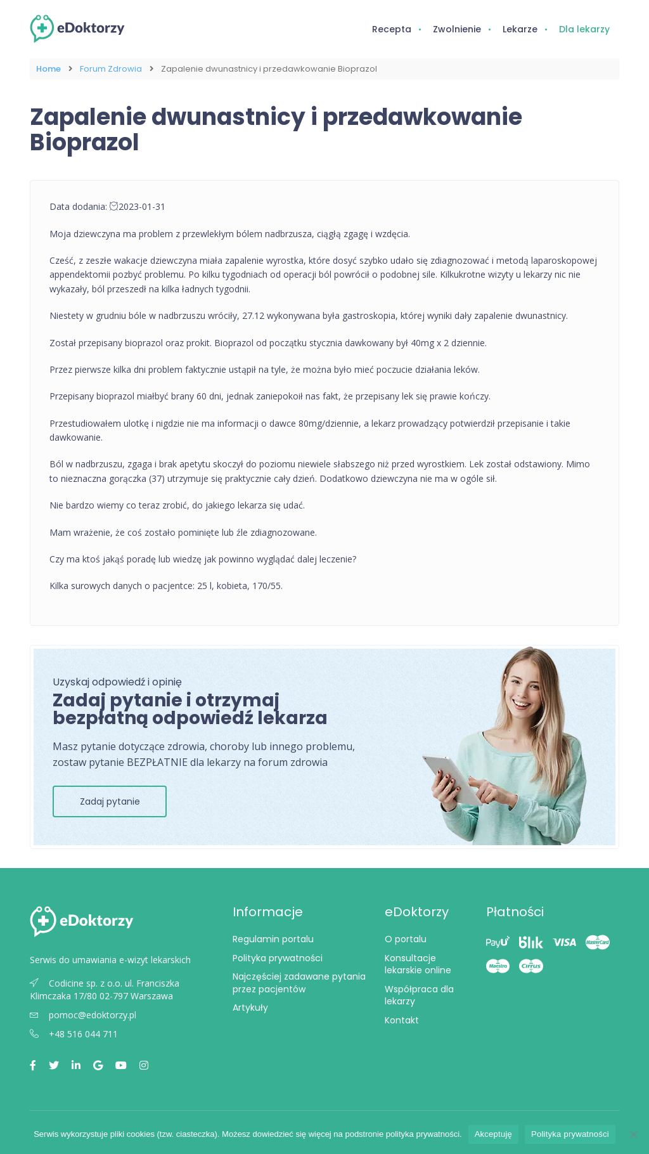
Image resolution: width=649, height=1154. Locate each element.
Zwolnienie (457, 29)
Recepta (391, 29)
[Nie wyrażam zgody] (633, 1134)
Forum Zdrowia (111, 69)
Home (48, 69)
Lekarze (520, 29)
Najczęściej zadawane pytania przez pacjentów (299, 982)
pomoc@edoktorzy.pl (83, 1015)
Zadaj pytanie (110, 801)
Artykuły (250, 1007)
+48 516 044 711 (74, 1034)
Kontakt (402, 1020)
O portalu (406, 939)
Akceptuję (493, 1134)
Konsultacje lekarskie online (418, 964)
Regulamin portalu (273, 939)
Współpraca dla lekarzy (419, 995)
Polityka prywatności (278, 958)
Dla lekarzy (584, 29)
